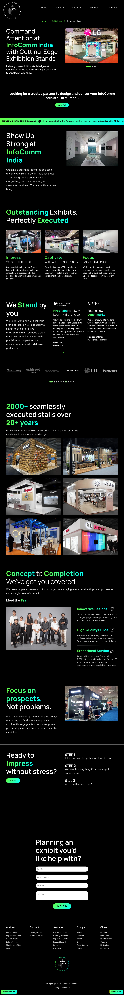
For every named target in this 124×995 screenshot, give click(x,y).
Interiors (56, 945)
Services (95, 7)
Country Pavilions (60, 936)
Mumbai (103, 932)
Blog (79, 942)
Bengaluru (104, 948)
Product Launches (60, 942)
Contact (113, 7)
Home (44, 7)
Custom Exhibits (60, 932)
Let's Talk (62, 105)
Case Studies (82, 945)
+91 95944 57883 (37, 936)
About (79, 939)
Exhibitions (57, 948)
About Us (76, 7)
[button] (88, 66)
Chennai (103, 942)
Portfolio (60, 7)
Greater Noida (106, 939)
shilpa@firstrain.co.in (38, 932)
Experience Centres (61, 939)
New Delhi (104, 936)
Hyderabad (104, 945)
